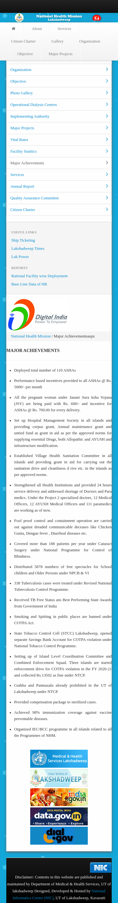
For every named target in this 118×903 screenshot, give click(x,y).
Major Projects (61, 54)
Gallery (58, 41)
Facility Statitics (60, 151)
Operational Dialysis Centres (60, 105)
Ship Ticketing (23, 240)
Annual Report (60, 186)
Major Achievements (60, 163)
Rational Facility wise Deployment (39, 276)
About (37, 28)
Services (64, 28)
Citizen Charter (23, 41)
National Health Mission (31, 336)
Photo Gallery (60, 93)
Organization (89, 41)
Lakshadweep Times (27, 248)
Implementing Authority (60, 116)
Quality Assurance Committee (60, 198)
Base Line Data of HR (29, 284)
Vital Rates (60, 140)
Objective (25, 54)
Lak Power (20, 257)
